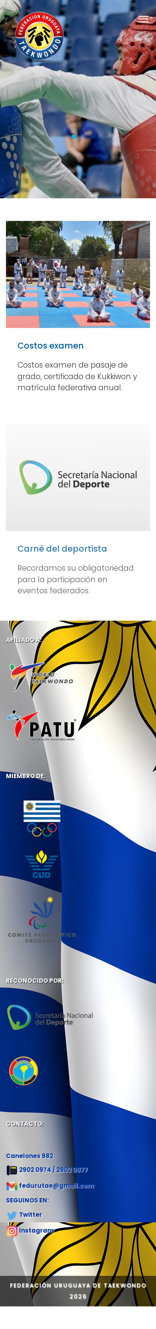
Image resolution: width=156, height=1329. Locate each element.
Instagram (36, 1230)
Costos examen (50, 345)
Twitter (30, 1214)
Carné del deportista (62, 553)
